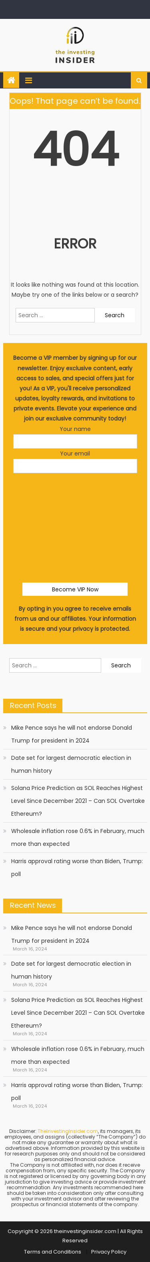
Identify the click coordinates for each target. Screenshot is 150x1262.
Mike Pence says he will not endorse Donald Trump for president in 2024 (71, 734)
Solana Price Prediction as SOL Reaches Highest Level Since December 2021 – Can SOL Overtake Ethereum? (78, 801)
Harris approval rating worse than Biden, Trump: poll (77, 867)
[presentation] (75, 497)
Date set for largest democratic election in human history (71, 764)
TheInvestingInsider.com (68, 1131)
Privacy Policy (108, 1252)
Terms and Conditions (52, 1252)
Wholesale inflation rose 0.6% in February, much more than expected (77, 837)
